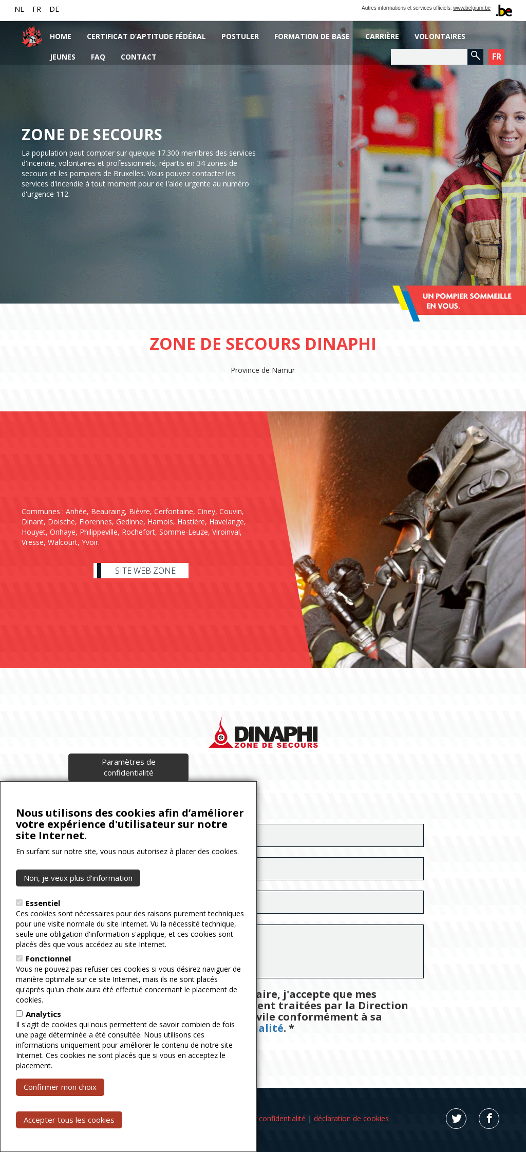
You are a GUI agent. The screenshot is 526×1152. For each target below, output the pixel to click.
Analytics (43, 1014)
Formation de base (312, 36)
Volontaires (440, 36)
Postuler (240, 36)
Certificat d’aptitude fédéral (146, 36)
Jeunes (63, 57)
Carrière (382, 36)
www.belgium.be (472, 8)
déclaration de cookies (351, 1118)
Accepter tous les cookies (69, 1120)
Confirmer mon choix (60, 1087)
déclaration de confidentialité (258, 1118)
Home (60, 36)
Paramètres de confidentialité (129, 767)
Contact (139, 57)
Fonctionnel (48, 958)
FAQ (98, 57)
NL (19, 9)
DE (54, 9)
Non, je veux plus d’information (78, 878)
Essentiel (43, 903)
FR (36, 9)
